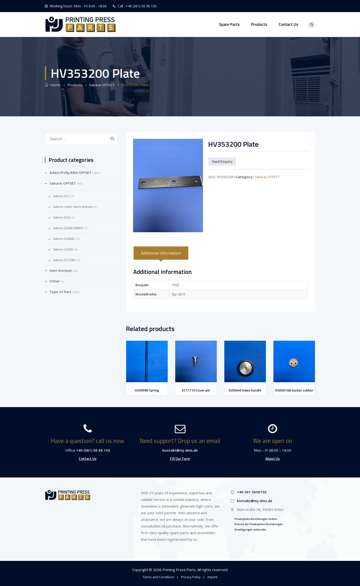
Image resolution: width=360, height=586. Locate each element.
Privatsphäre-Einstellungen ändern (256, 519)
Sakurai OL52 (62, 217)
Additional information (161, 253)
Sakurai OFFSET (267, 176)
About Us (272, 458)
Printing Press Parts (179, 569)
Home (52, 84)
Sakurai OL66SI (63, 249)
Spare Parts (231, 24)
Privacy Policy (191, 577)
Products (261, 24)
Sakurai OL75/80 (64, 260)
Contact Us (290, 24)
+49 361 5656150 (252, 492)
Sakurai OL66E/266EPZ (68, 228)
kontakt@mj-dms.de (180, 450)
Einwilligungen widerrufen (250, 529)
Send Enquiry (222, 161)
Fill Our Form (180, 458)
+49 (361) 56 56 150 (141, 6)
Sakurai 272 (61, 196)
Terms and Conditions (158, 577)
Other (55, 281)
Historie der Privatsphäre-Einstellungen (259, 524)
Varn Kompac (61, 270)
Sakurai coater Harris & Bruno (73, 207)
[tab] (161, 253)
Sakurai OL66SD (63, 239)
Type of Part (60, 291)
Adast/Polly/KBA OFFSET (71, 172)
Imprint (212, 577)
